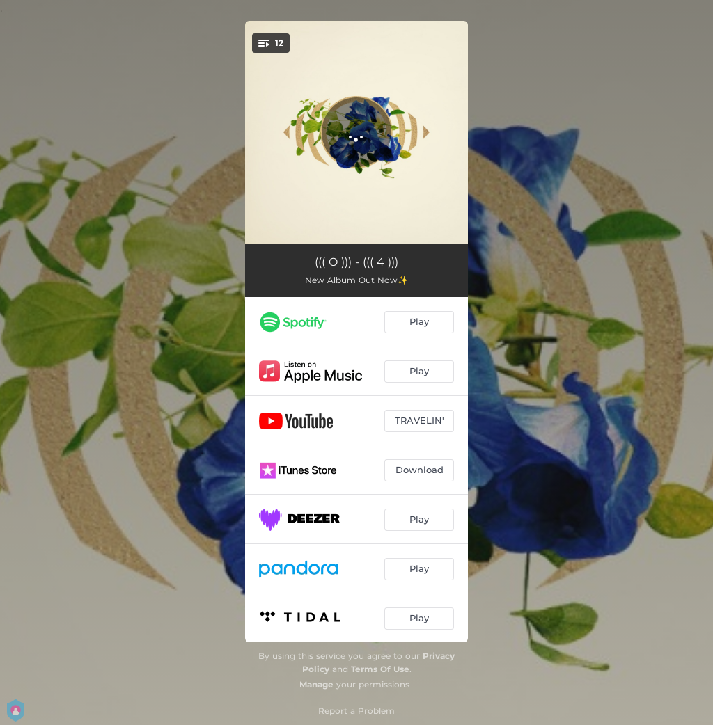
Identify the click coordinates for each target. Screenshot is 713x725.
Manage (316, 684)
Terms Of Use (380, 669)
